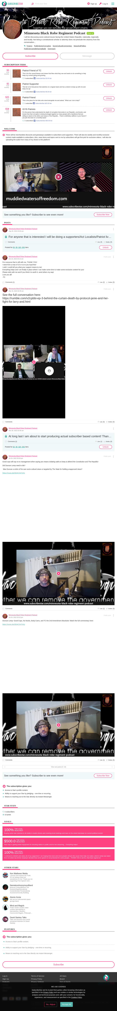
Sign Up (5, 979)
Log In (4, 976)
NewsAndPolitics (80, 46)
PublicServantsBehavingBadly (35, 49)
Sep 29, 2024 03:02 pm (16, 231)
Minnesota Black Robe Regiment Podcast (23, 229)
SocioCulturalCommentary (62, 46)
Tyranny (29, 46)
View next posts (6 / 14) (58, 767)
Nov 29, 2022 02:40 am (16, 430)
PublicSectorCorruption (42, 46)
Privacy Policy (36, 979)
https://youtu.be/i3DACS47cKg (13, 473)
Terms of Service (37, 976)
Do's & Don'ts (65, 982)
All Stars (63, 976)
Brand (62, 979)
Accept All (66, 1004)
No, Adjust (50, 1004)
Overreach (51, 49)
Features (5, 982)
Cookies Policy (76, 997)
